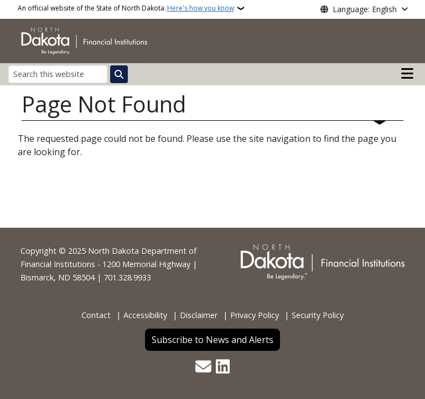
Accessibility (145, 315)
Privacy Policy (254, 315)
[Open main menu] (407, 73)
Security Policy (318, 315)
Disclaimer (198, 315)
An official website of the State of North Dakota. (126, 8)
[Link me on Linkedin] (223, 367)
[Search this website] (57, 74)
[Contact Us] (203, 367)
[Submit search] (119, 74)
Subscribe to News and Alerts (212, 340)
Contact (96, 315)
